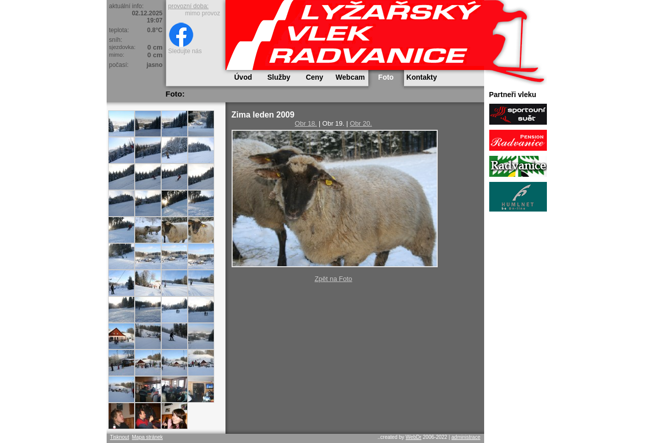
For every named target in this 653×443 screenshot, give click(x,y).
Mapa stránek (147, 437)
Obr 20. (361, 123)
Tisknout (119, 437)
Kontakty (422, 77)
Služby (278, 77)
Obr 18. (306, 123)
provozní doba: (188, 6)
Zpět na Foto (334, 279)
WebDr (413, 437)
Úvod (243, 77)
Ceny (314, 77)
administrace (466, 437)
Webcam (350, 77)
